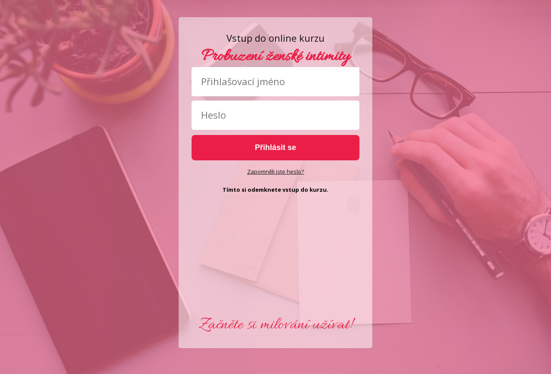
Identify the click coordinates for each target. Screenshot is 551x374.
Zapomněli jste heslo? (275, 171)
